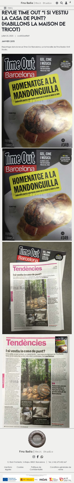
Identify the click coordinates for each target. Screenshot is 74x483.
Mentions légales (8, 468)
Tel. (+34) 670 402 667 (58, 462)
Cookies (20, 467)
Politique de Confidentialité (36, 468)
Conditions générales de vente (60, 468)
